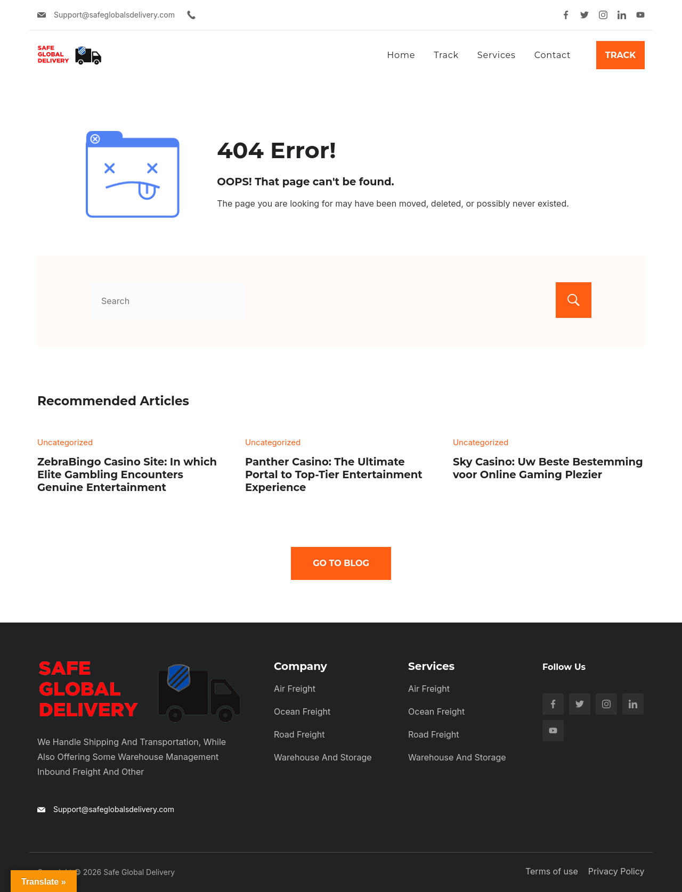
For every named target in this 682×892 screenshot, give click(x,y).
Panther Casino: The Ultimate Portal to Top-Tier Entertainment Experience (334, 474)
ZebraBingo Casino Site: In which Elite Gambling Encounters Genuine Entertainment (127, 474)
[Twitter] (584, 15)
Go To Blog (341, 563)
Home (401, 55)
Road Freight (299, 734)
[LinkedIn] (622, 15)
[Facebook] (566, 15)
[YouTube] (640, 15)
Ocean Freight (302, 711)
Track (446, 55)
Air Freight (294, 688)
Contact (552, 55)
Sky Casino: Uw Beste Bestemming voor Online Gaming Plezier (548, 468)
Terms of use (552, 871)
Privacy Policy (616, 871)
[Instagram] (603, 15)
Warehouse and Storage (323, 757)
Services (496, 55)
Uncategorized (65, 442)
